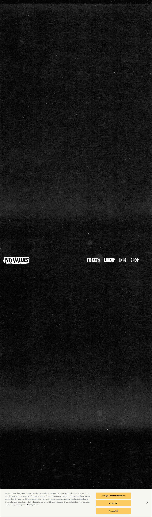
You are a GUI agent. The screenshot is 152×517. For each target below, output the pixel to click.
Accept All (113, 511)
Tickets (93, 260)
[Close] (147, 502)
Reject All (113, 503)
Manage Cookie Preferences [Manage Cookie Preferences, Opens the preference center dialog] (113, 495)
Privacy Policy (32, 505)
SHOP (135, 260)
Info (122, 260)
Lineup (109, 260)
